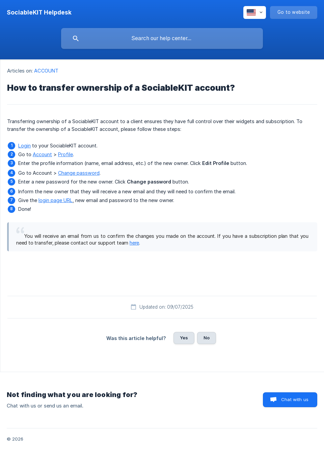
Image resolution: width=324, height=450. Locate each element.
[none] (39, 12)
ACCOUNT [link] (46, 71)
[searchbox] (162, 38)
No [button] (207, 337)
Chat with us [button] (294, 399)
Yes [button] (184, 337)
